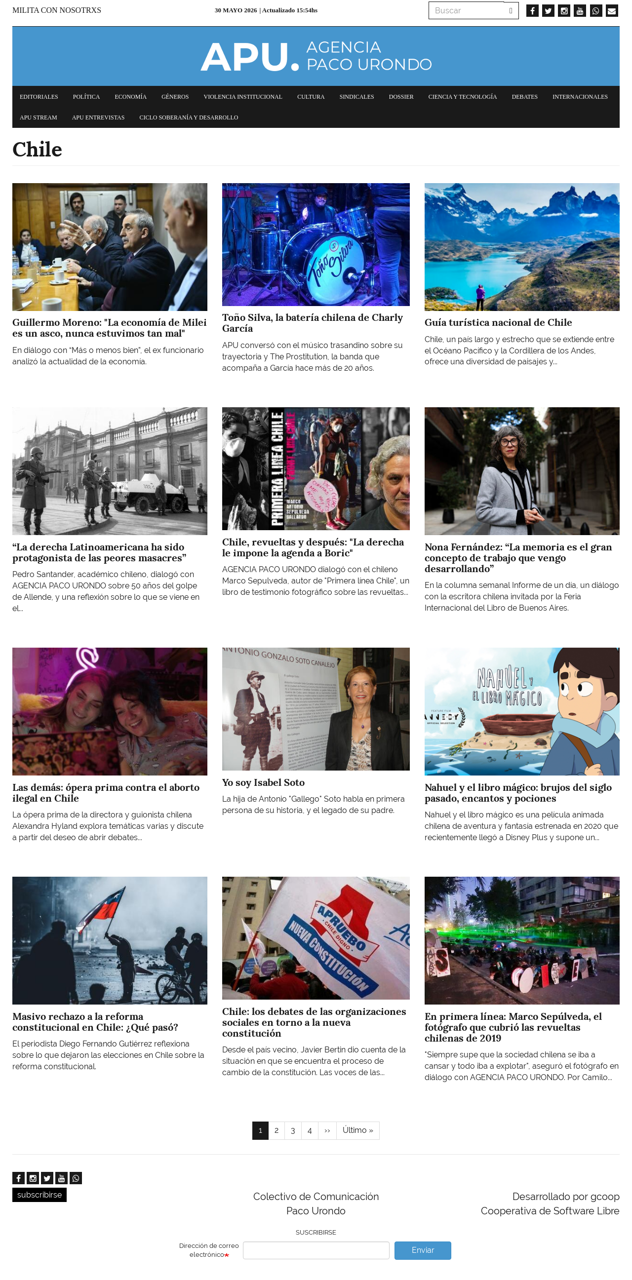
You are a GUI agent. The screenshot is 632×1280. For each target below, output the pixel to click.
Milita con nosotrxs (56, 10)
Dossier (401, 96)
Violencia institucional (242, 96)
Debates (525, 96)
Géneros (175, 96)
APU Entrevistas (98, 117)
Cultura (311, 96)
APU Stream (38, 117)
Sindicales (357, 96)
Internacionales (580, 96)
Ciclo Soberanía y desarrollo (188, 117)
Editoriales (39, 96)
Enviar (423, 1250)
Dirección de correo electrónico (209, 1250)
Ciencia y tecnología (463, 96)
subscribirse (39, 1195)
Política (86, 96)
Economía (131, 96)
